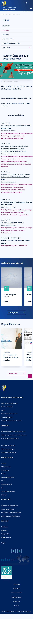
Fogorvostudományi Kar (9, 9)
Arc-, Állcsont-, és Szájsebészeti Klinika (11, 512)
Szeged (3, 543)
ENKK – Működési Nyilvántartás (9, 403)
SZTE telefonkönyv (6, 467)
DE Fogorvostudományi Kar (8, 449)
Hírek (13, 14)
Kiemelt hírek (6, 26)
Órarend (3, 474)
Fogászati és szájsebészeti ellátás (9, 505)
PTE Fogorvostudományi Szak (8, 452)
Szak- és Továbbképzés (7, 417)
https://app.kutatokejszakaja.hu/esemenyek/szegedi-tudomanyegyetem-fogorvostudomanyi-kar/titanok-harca (17, 230)
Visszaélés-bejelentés (16, 593)
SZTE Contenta (5, 470)
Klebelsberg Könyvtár (6, 484)
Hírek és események (5, 14)
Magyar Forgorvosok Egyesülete (9, 413)
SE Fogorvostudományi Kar (8, 445)
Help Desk (3, 495)
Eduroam (3, 481)
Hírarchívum (6, 47)
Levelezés (3, 463)
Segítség (16, 605)
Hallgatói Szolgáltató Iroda (7, 477)
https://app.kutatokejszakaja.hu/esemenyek (14, 246)
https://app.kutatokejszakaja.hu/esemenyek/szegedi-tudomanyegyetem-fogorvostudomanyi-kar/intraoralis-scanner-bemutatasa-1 (17, 135)
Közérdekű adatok (16, 597)
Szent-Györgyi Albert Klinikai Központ (10, 516)
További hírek (13, 373)
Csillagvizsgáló (5, 534)
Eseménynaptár (13, 313)
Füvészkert (4, 530)
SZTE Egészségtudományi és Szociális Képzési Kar (14, 435)
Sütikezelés (16, 584)
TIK (2, 488)
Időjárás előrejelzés (6, 537)
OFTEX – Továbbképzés (7, 406)
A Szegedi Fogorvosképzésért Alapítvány (11, 420)
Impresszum (16, 601)
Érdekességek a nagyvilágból (11, 43)
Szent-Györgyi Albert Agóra (8, 491)
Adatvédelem (16, 588)
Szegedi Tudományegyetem (9, 7)
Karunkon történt (7, 39)
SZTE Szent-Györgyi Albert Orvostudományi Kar (13, 431)
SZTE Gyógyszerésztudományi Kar (10, 438)
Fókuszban (5, 34)
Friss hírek (17, 14)
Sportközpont (4, 527)
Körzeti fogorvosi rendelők (7, 509)
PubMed (3, 410)
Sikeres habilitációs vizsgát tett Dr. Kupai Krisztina (10, 357)
